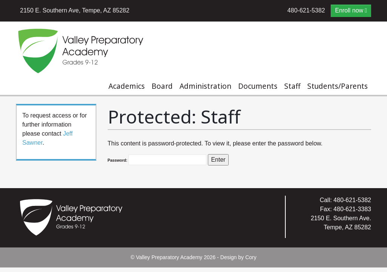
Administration (205, 86)
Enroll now (349, 10)
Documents (257, 86)
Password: (157, 160)
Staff (292, 86)
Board (162, 86)
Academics (126, 86)
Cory (251, 257)
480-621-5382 (306, 10)
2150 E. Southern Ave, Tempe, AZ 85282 (74, 10)
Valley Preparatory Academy (169, 257)
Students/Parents (337, 86)
